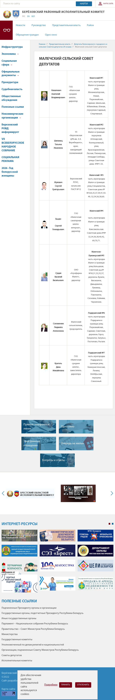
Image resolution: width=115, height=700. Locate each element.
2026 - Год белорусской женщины (10, 172)
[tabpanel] (57, 563)
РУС (23, 16)
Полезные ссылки (13, 107)
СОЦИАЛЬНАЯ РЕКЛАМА (10, 159)
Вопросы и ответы (53, 460)
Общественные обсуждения (11, 98)
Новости (20, 25)
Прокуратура (10, 82)
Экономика (10, 54)
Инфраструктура (12, 47)
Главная (42, 44)
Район (90, 25)
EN (28, 16)
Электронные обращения (31, 443)
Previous (4, 493)
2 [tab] (112, 524)
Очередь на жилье (72, 443)
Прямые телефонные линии (36, 426)
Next (111, 493)
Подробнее (51, 685)
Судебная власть (12, 89)
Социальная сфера (9, 63)
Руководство (39, 25)
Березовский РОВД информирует (10, 128)
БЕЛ (33, 16)
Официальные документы (11, 73)
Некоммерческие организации (12, 116)
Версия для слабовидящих (6, 30)
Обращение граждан (27, 35)
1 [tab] (109, 524)
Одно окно (51, 35)
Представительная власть (66, 25)
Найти (84, 4)
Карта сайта (108, 4)
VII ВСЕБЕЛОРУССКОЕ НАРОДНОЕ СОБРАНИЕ (13, 145)
